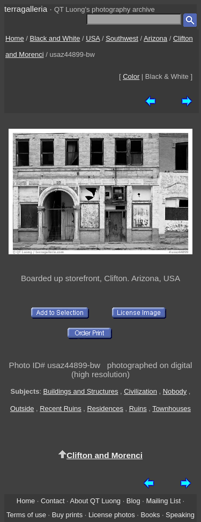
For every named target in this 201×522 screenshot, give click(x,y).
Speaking (180, 515)
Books (150, 515)
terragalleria (25, 8)
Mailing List (163, 501)
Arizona (155, 38)
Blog (133, 501)
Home (14, 38)
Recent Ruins (60, 409)
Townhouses (171, 409)
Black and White (55, 38)
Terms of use (26, 515)
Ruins (138, 409)
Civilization (140, 391)
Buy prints (67, 515)
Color (131, 76)
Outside (22, 409)
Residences (105, 409)
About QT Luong (95, 501)
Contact (52, 501)
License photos (111, 515)
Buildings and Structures (80, 391)
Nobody (175, 391)
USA (93, 38)
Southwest (122, 38)
